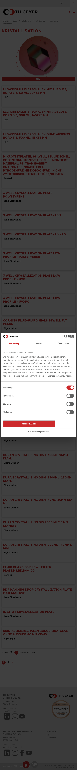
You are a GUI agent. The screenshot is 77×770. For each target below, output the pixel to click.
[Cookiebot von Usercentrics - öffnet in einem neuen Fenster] (62, 336)
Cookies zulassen (29, 423)
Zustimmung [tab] (13, 343)
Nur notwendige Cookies (38, 431)
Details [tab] (38, 343)
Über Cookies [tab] (63, 343)
